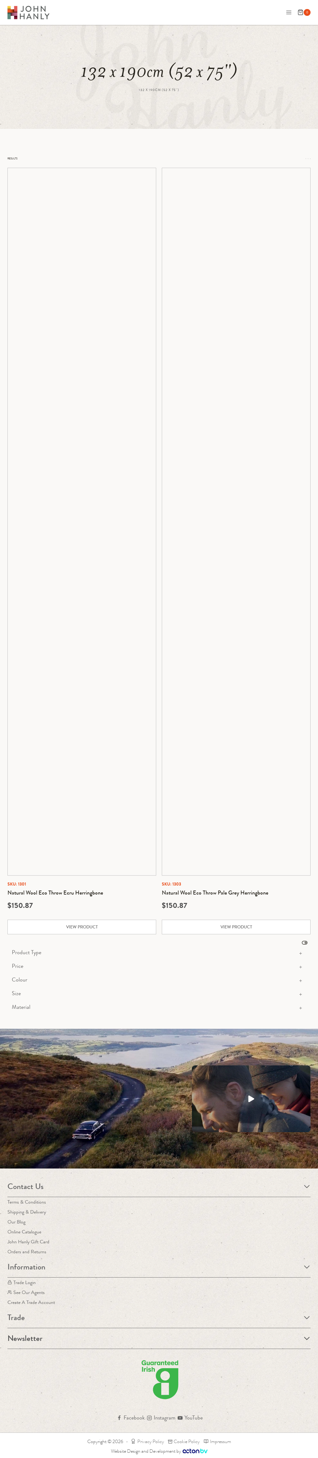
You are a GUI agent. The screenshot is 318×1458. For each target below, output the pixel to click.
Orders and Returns (26, 1251)
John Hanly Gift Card (28, 1241)
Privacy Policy (147, 1441)
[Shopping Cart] (304, 12)
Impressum (217, 1441)
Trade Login (21, 1282)
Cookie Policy (184, 1441)
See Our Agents (26, 1292)
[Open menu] (288, 12)
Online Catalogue (24, 1231)
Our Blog (16, 1221)
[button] (251, 1098)
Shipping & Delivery (26, 1211)
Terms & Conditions (26, 1201)
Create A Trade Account (31, 1302)
